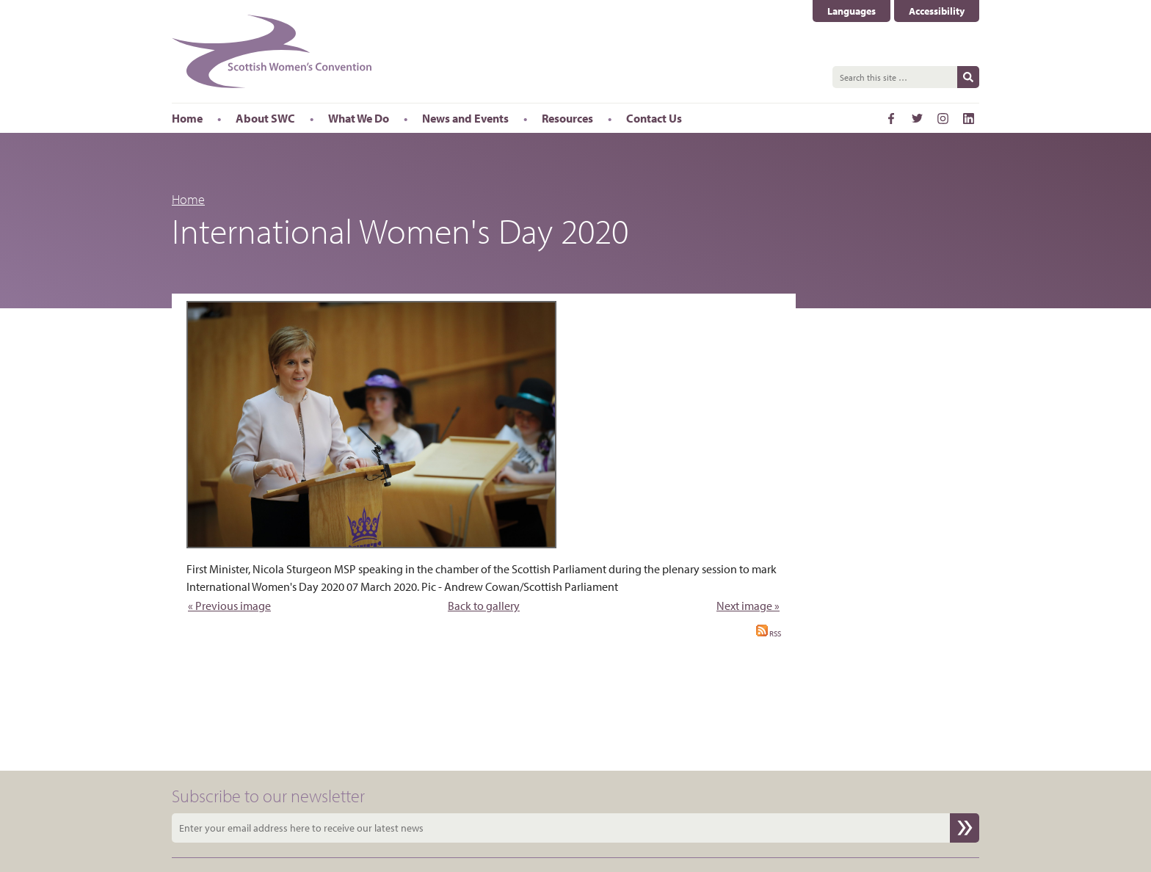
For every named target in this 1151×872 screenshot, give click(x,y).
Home (188, 199)
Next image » (748, 605)
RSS (768, 633)
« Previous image (229, 605)
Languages (851, 11)
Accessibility (937, 11)
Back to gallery (484, 605)
